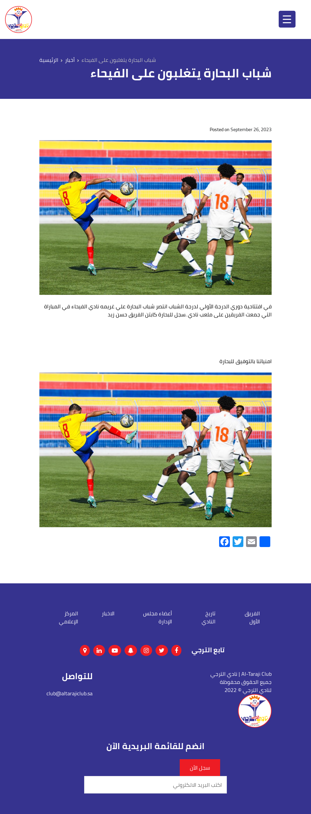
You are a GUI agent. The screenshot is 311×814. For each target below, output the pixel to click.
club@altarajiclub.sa (69, 693)
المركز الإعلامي (68, 617)
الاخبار (108, 613)
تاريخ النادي (208, 617)
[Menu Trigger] (287, 19)
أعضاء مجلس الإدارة (157, 617)
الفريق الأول (252, 617)
